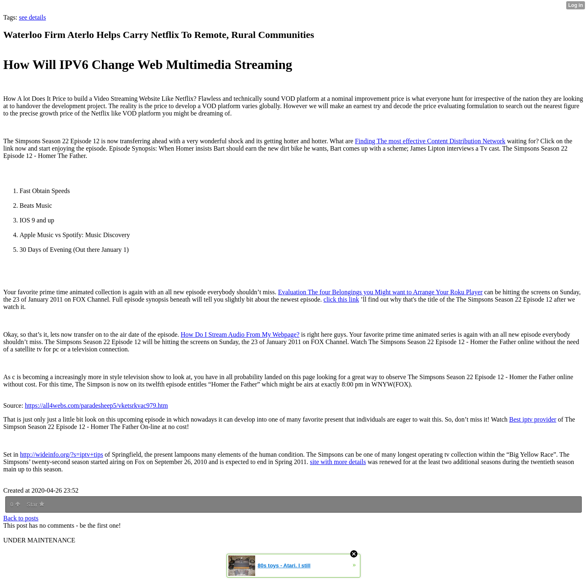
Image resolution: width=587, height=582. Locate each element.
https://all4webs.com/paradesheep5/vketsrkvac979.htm (96, 405)
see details (32, 17)
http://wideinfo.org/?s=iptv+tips (61, 454)
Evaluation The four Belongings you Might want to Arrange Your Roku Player (380, 292)
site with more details (338, 461)
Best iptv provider (532, 419)
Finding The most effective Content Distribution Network (430, 141)
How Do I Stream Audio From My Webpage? (240, 334)
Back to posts (20, 518)
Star (35, 504)
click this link (341, 299)
